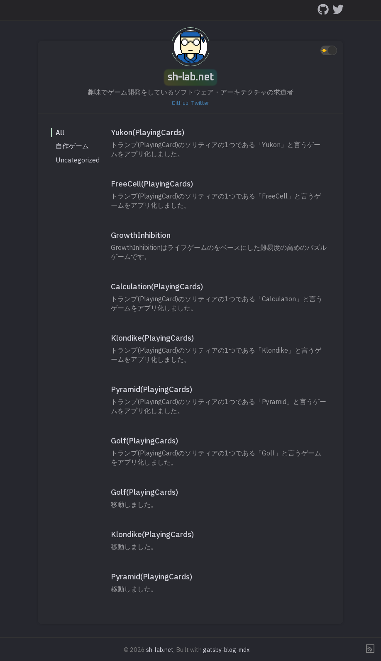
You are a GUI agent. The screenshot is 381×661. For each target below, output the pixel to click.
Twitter (200, 103)
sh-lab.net (191, 77)
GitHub (180, 103)
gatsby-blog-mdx (226, 650)
